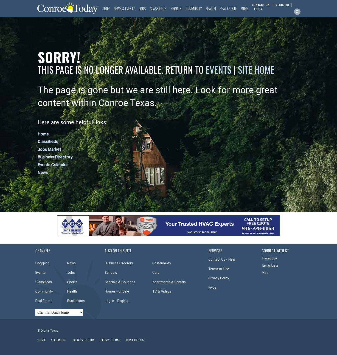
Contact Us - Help (221, 259)
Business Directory (55, 157)
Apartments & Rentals (169, 282)
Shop (106, 8)
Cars (156, 272)
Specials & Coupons (120, 282)
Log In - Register (117, 301)
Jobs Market (49, 149)
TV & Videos (161, 291)
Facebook (269, 258)
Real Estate (228, 8)
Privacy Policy (218, 278)
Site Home (256, 69)
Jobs (142, 8)
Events (218, 69)
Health (211, 8)
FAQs (212, 287)
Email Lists (270, 265)
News (43, 172)
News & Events (124, 8)
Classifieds (158, 8)
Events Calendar (53, 164)
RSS (265, 272)
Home (43, 134)
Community (194, 8)
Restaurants (161, 263)
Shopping (42, 263)
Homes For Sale (117, 291)
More (244, 8)
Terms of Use (218, 269)
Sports (176, 8)
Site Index (58, 340)
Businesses (76, 301)
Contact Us (135, 340)
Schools (111, 272)
